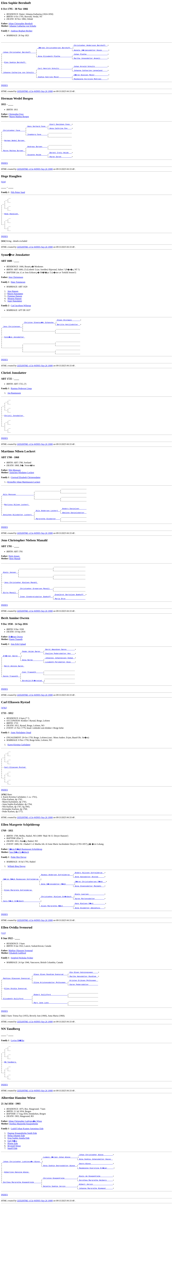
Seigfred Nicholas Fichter (22, 1021)
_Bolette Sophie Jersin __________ (59, 1268)
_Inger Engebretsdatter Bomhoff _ (36, 642)
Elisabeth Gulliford (17, 1016)
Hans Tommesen (18, 301)
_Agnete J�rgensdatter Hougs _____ (91, 50)
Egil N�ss (12, 1218)
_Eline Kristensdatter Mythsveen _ (50, 1048)
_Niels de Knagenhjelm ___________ (95, 1256)
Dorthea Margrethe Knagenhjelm (23, 1201)
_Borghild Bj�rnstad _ (32, 732)
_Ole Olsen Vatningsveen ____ (83, 1036)
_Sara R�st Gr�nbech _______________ (21, 963)
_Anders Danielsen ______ (73, 545)
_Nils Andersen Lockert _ (47, 548)
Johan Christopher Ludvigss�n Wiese (25, 1198)
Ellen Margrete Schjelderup (18, 951)
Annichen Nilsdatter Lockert (21, 505)
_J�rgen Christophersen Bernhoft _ (55, 48)
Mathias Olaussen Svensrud (21, 1014)
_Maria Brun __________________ (69, 645)
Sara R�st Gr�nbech (19, 911)
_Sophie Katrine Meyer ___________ (54, 82)
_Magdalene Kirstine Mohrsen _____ (90, 84)
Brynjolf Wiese (14, 1223)
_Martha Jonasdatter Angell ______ (90, 60)
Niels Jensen (14, 595)
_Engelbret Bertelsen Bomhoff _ (69, 640)
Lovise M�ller (17, 1110)
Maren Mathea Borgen (19, 122)
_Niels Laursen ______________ (89, 956)
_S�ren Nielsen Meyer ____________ (91, 79)
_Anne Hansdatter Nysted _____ (89, 937)
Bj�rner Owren (16, 683)
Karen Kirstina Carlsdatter (19, 797)
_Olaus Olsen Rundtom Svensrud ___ (50, 1038)
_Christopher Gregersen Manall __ (36, 632)
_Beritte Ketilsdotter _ (68, 344)
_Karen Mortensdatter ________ (89, 961)
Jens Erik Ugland (18, 690)
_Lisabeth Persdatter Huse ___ (59, 710)
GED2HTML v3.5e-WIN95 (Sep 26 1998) (35, 97)
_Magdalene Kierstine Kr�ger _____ (96, 1246)
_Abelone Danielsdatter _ (73, 550)
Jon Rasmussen (14, 418)
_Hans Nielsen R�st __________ (89, 966)
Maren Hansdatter (15, 313)
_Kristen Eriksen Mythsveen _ (83, 1045)
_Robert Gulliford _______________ (50, 1062)
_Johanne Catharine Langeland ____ (90, 75)
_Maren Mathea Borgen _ (13, 162)
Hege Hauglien (11, 230)
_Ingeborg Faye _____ (36, 142)
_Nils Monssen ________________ (18, 528)
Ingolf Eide (12, 1225)
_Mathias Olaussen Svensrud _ (17, 1043)
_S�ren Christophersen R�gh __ (90, 942)
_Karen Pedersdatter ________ (83, 1050)
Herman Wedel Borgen (14, 149)
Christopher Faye (16, 120)
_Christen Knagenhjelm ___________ (59, 1258)
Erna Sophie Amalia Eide (18, 1215)
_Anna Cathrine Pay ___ (60, 135)
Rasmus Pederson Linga (21, 414)
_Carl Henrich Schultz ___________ (54, 72)
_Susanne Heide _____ (36, 166)
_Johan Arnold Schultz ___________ (90, 70)
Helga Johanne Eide (16, 1212)
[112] (3, 996)
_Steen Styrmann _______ (68, 340)
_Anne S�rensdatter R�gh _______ (57, 944)
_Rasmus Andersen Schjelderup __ (56, 934)
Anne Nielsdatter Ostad (21, 785)
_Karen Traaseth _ (11, 727)
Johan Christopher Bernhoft (21, 23)
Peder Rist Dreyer (18, 916)
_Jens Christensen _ (12, 347)
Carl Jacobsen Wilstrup (21, 325)
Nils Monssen (15, 502)
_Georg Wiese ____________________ (95, 1241)
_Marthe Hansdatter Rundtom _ (83, 1040)
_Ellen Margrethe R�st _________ (57, 968)
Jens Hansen (13, 311)
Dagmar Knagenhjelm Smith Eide (22, 1210)
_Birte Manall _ (10, 637)
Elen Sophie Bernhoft (15, 65)
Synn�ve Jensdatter (14, 359)
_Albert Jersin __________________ (95, 1266)
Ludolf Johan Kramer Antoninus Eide (27, 1205)
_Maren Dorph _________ (60, 169)
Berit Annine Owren (14, 715)
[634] (3, 194)
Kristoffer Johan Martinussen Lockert (24, 514)
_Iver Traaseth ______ (32, 722)
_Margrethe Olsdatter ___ (47, 557)
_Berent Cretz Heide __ (60, 164)
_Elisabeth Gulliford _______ (17, 1067)
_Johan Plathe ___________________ (90, 55)
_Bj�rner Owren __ (11, 703)
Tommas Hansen (15, 315)
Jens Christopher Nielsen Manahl (21, 625)
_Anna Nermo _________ (32, 708)
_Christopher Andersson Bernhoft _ (90, 45)
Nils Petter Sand (18, 205)
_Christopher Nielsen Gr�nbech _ (57, 959)
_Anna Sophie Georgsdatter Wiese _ (59, 1244)
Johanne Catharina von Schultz (22, 26)
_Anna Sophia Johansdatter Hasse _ (95, 1237)
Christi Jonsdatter (14, 444)
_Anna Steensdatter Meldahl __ (89, 946)
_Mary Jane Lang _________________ (50, 1072)
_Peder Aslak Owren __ (32, 698)
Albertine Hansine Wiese (16, 1251)
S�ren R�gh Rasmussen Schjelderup (25, 908)
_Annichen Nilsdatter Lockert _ (18, 552)
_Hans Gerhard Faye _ (36, 132)
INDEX (4, 91)
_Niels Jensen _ (10, 613)
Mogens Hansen (15, 318)
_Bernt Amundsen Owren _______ (59, 696)
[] (3, 260)
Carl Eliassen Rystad (15, 823)
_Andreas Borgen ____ (36, 157)
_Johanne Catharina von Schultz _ (19, 77)
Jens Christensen (16, 296)
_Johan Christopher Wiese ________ (95, 1232)
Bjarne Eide (13, 1220)
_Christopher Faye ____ (13, 137)
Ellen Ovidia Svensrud (15, 1055)
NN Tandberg (10, 1135)
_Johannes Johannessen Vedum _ (59, 705)
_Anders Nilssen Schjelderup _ (89, 932)
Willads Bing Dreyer (17, 925)
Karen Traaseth (15, 685)
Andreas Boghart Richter (21, 31)
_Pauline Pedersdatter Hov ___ (59, 701)
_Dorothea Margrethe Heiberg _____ (95, 1261)
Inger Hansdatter (15, 320)
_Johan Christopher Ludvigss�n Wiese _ (22, 1239)
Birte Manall (14, 598)
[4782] (4, 760)
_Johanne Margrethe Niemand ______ (95, 1271)
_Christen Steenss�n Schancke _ (39, 342)
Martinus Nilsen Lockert (16, 540)
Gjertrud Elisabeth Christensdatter (25, 510)
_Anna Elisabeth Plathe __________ (54, 58)
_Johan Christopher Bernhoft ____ (19, 53)
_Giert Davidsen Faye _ (60, 130)
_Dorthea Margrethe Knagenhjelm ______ (21, 1263)
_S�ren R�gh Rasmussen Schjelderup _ (21, 939)
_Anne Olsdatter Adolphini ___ (89, 971)
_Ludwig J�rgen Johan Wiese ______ (60, 1234)
